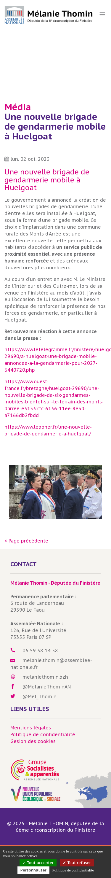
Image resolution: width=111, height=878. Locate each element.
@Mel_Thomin (39, 696)
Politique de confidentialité (42, 734)
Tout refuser (77, 862)
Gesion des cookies (33, 741)
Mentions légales (30, 728)
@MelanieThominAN (46, 687)
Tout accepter (38, 862)
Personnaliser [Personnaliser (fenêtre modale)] (33, 870)
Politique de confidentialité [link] (73, 870)
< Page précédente (26, 541)
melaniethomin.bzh (45, 677)
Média (17, 106)
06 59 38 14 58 (40, 650)
